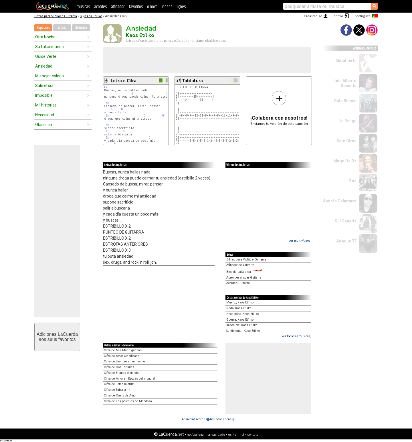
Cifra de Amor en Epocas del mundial (129, 378)
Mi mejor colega (49, 76)
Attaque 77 (346, 241)
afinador (117, 6)
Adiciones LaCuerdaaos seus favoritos (57, 337)
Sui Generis (345, 221)
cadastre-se (313, 16)
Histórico (81, 28)
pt (242, 434)
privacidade (216, 434)
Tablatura (192, 81)
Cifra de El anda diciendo (121, 373)
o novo (152, 6)
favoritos (136, 6)
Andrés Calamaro (339, 201)
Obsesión (43, 124)
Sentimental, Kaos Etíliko (243, 331)
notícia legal (196, 434)
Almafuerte (345, 60)
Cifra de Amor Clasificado (121, 356)
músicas (83, 6)
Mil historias (46, 105)
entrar (338, 16)
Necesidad (44, 115)
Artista (62, 28)
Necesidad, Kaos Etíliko (242, 314)
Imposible (44, 95)
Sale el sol (44, 85)
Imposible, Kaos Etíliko (241, 325)
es (230, 434)
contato (252, 434)
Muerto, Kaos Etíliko (239, 302)
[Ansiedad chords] (221, 419)
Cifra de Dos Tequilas (119, 367)
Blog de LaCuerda (244, 272)
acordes (100, 6)
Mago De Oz (344, 161)
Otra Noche (45, 37)
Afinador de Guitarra (240, 265)
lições (181, 6)
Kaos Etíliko (93, 16)
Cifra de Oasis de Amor (120, 395)
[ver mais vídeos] (299, 240)
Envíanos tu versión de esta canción (279, 108)
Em (105, 87)
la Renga (348, 121)
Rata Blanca (345, 100)
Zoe (352, 181)
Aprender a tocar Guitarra (244, 277)
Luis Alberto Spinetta (345, 83)
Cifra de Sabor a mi (117, 390)
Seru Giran (346, 141)
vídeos (167, 6)
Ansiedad (43, 66)
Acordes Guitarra (238, 283)
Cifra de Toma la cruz (119, 384)
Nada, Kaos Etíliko (238, 308)
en (237, 434)
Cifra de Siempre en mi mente (124, 361)
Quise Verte (45, 56)
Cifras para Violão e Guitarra (55, 16)
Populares (43, 28)
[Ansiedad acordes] (194, 419)
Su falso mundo (49, 46)
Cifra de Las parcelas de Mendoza (128, 401)
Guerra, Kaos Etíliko (239, 319)
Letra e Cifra (123, 81)
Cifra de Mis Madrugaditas (123, 350)
